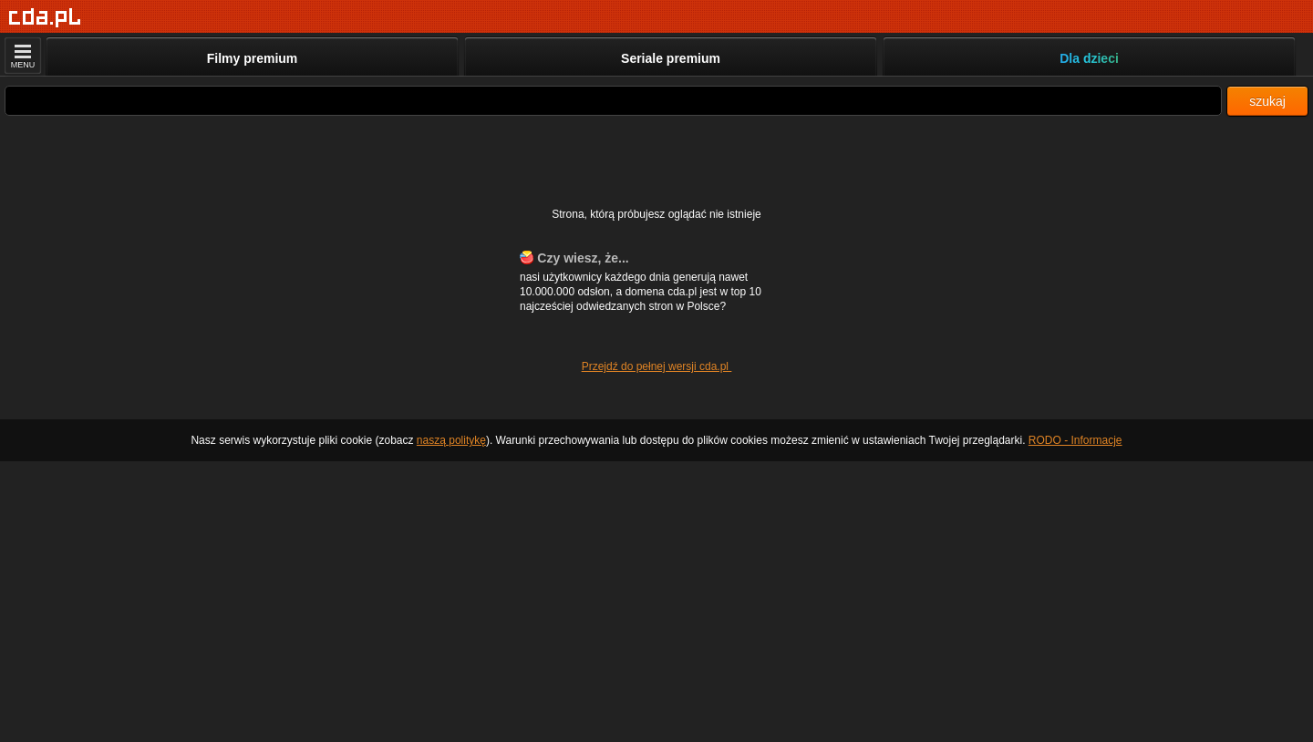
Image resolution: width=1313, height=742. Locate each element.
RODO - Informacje (1075, 440)
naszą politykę (451, 440)
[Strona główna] (45, 17)
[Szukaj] (613, 101)
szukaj (1267, 101)
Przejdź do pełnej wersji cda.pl (657, 366)
